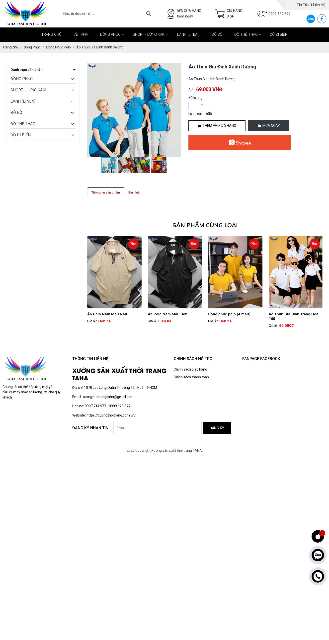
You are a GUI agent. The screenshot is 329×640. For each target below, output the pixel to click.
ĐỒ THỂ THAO (246, 34)
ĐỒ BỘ (217, 34)
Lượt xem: (196, 114)
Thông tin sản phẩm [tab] (105, 192)
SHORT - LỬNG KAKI (149, 34)
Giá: (191, 90)
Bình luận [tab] (134, 192)
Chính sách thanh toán (191, 377)
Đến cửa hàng (189, 14)
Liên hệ (319, 4)
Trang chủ (51, 34)
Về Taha (81, 34)
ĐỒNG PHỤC (110, 34)
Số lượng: (195, 98)
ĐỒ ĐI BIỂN (279, 34)
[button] (176, 67)
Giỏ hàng (234, 14)
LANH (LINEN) (188, 34)
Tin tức (303, 4)
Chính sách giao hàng (190, 369)
